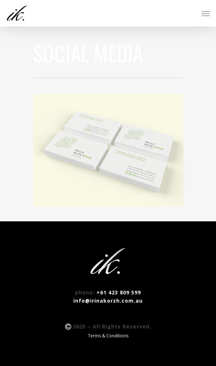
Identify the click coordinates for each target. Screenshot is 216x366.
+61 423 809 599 (119, 292)
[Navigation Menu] (206, 13)
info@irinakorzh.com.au (108, 300)
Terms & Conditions (108, 336)
